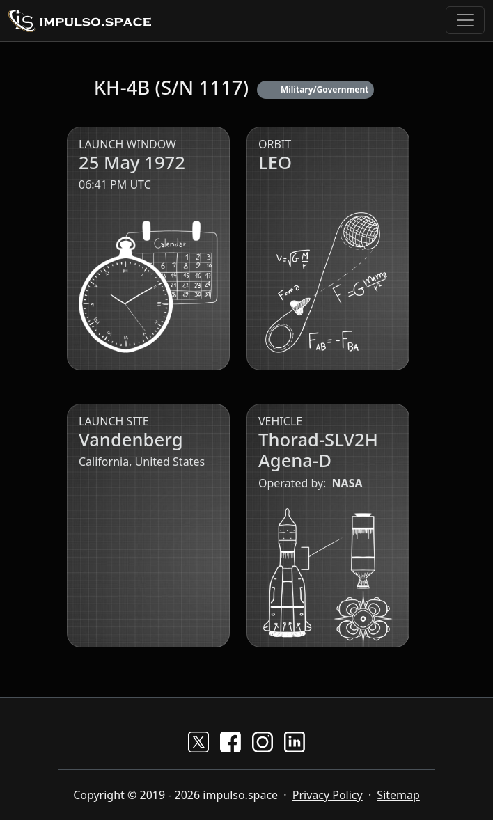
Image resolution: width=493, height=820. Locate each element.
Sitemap (398, 795)
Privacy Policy (327, 795)
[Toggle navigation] (465, 20)
